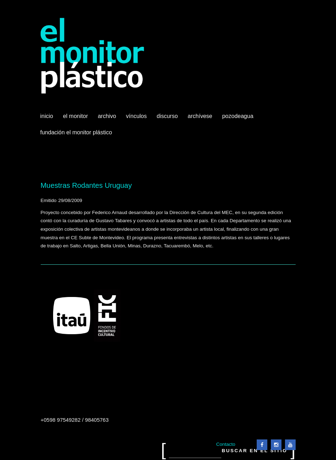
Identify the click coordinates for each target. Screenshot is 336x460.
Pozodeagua (238, 118)
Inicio (46, 116)
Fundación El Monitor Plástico (76, 132)
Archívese (200, 116)
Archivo (108, 118)
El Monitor (76, 118)
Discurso (167, 116)
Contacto (225, 444)
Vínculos (137, 118)
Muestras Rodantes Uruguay (86, 185)
